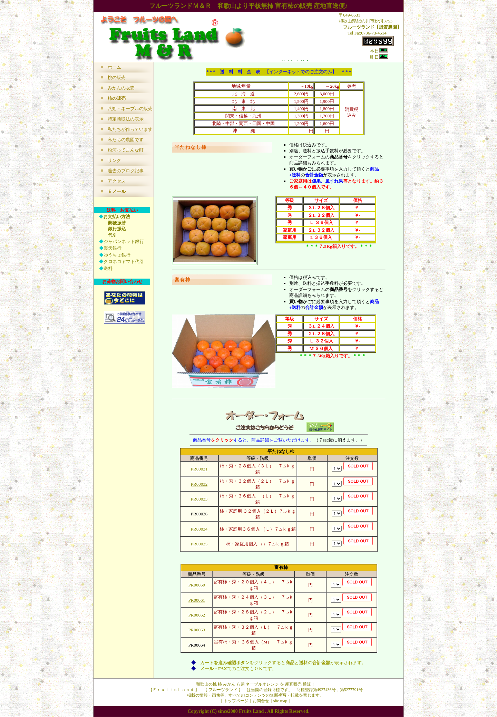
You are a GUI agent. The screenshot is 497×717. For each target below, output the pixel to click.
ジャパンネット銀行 (124, 241)
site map (280, 700)
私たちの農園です (126, 139)
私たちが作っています (130, 129)
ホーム (114, 67)
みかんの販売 (121, 87)
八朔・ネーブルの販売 (130, 108)
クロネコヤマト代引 (124, 261)
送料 (108, 268)
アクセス (117, 181)
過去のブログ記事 (126, 170)
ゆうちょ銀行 (117, 255)
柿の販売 (117, 98)
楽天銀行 (112, 248)
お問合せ (261, 700)
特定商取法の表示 (126, 119)
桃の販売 (117, 77)
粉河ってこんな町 (126, 150)
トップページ (236, 700)
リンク (114, 160)
